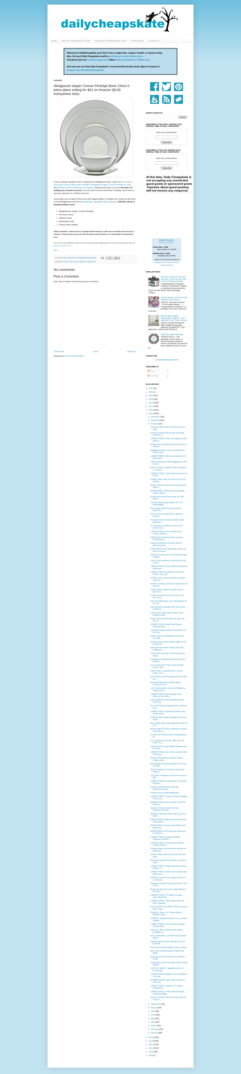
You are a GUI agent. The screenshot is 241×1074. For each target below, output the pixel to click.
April (153, 1022)
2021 (151, 392)
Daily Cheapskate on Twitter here (133, 59)
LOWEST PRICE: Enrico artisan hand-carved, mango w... (166, 532)
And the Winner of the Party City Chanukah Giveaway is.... (174, 298)
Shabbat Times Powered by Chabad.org (166, 259)
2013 (151, 1041)
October (154, 424)
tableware (82, 261)
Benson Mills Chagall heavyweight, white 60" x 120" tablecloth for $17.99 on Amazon (174, 318)
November (155, 420)
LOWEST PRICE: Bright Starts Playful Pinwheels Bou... (166, 625)
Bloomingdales (86, 202)
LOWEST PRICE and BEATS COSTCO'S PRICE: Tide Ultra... (167, 573)
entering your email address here (126, 56)
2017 (151, 406)
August (154, 1008)
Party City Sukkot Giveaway (172, 334)
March (154, 1026)
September (155, 1004)
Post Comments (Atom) (74, 356)
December (155, 417)
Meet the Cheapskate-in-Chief (75, 40)
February (155, 1029)
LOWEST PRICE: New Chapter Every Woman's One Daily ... (165, 695)
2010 (151, 1052)
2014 (151, 1037)
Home (54, 40)
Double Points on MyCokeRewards (164, 793)
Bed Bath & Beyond (108, 202)
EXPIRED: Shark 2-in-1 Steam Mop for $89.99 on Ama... (166, 913)
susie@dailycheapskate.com (166, 360)
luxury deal (74, 261)
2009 (151, 1055)
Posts (151, 371)
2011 (151, 1048)
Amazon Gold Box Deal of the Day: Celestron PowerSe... (164, 809)
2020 (151, 395)
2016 (151, 410)
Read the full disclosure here (62, 245)
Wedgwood (91, 261)
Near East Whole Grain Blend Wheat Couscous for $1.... (165, 683)
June (153, 1015)
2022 (151, 388)
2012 (151, 1044)
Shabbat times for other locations (166, 262)
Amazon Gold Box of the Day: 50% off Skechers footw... (166, 544)
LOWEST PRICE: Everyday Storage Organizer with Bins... (165, 838)
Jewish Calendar (166, 265)
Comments (153, 376)
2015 (151, 413)
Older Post (131, 352)
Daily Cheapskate (69, 258)
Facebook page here (97, 59)
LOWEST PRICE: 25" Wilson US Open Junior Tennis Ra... (166, 896)
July (153, 1011)
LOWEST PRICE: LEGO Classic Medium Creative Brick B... (167, 844)
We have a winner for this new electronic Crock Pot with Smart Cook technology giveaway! (173, 279)
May (153, 1018)
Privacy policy (137, 40)
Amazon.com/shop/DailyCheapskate (85, 70)
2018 (151, 403)
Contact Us (153, 40)
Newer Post (59, 352)
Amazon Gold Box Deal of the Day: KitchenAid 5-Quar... (164, 788)
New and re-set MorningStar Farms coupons (168, 947)
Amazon (66, 261)
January (154, 1033)
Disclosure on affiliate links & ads (110, 40)
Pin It (56, 250)
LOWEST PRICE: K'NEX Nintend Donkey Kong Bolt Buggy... (167, 993)
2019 (151, 399)
